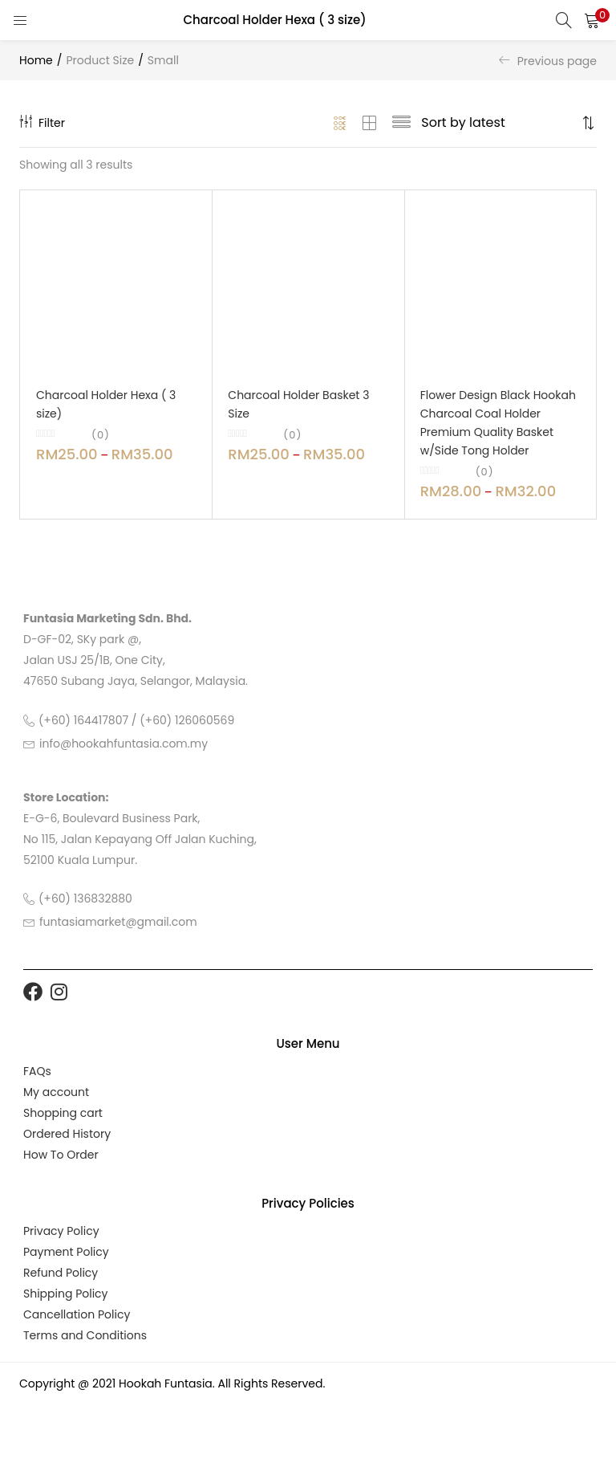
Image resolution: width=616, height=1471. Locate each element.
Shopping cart (63, 1113)
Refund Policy (60, 1273)
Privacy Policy (61, 1231)
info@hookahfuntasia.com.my (123, 744)
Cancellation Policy (76, 1314)
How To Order (61, 1155)
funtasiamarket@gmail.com (118, 922)
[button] (592, 20)
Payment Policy (66, 1252)
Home (36, 60)
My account (56, 1092)
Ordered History (67, 1134)
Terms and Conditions (85, 1335)
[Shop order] (499, 123)
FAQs (37, 1071)
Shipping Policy (65, 1294)
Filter (42, 123)
